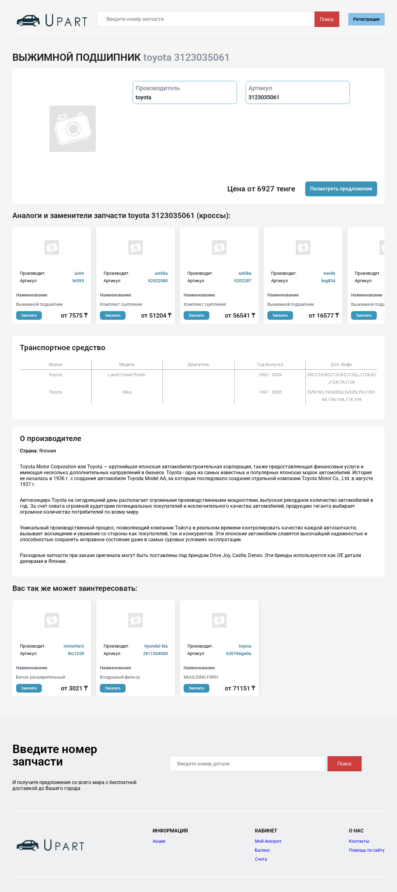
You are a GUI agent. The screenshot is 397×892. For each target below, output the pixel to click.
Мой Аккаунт (268, 841)
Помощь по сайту (367, 850)
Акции (159, 841)
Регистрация (366, 19)
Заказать (29, 315)
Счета (261, 859)
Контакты (359, 841)
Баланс (262, 850)
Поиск (327, 19)
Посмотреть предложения (341, 189)
